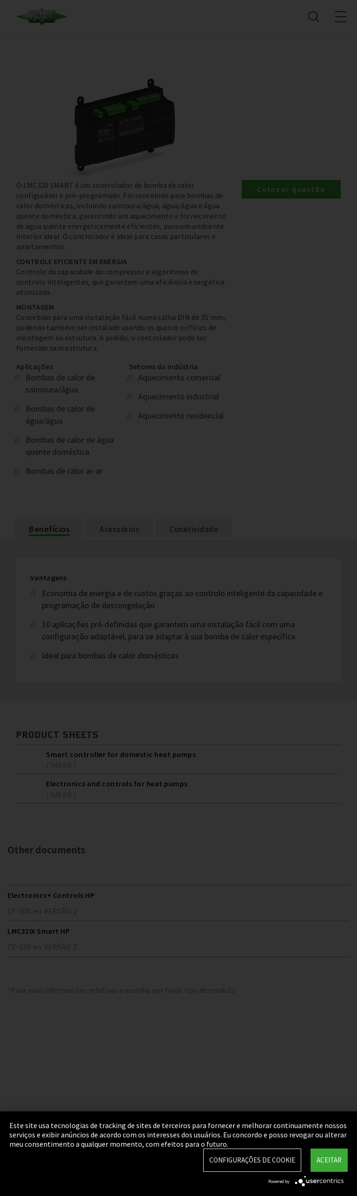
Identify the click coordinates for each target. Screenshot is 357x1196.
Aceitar (329, 1160)
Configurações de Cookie (252, 1160)
